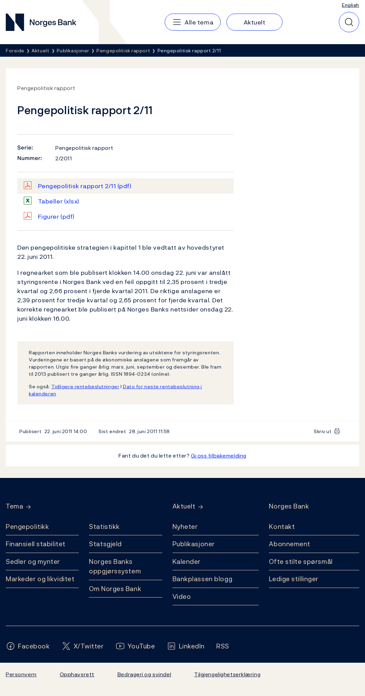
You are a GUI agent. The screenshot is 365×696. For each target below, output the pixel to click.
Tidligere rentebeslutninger (85, 386)
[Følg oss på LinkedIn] (186, 646)
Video (181, 596)
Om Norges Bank (115, 588)
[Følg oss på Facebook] (28, 646)
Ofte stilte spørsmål (300, 561)
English (350, 4)
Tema (14, 506)
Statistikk (104, 526)
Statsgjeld (105, 544)
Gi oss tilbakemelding (219, 455)
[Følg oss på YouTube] (135, 646)
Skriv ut (323, 431)
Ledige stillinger (293, 579)
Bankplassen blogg (202, 579)
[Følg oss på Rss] (222, 646)
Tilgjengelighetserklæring (227, 674)
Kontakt (282, 526)
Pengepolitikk (27, 526)
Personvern (21, 674)
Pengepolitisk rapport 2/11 (85, 186)
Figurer (56, 216)
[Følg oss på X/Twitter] (82, 646)
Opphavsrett (77, 674)
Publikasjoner (193, 544)
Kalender (186, 561)
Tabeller (58, 201)
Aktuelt (184, 506)
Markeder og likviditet (40, 579)
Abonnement (289, 544)
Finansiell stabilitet (36, 544)
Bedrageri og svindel (144, 674)
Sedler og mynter (33, 561)
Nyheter (185, 526)
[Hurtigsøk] (349, 22)
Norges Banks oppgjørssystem (115, 566)
